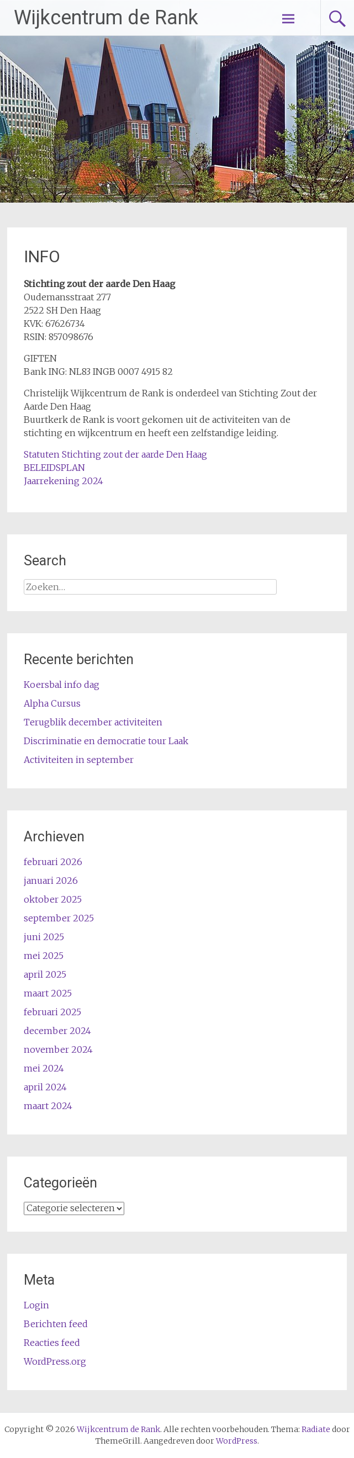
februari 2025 (52, 1011)
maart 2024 (48, 1105)
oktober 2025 (53, 899)
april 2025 (45, 974)
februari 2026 (53, 861)
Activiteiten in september (79, 759)
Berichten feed (56, 1323)
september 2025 (59, 918)
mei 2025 (44, 955)
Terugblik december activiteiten (93, 722)
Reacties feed (52, 1342)
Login (36, 1305)
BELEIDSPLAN (54, 467)
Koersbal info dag (61, 684)
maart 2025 (48, 993)
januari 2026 (51, 880)
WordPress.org (55, 1361)
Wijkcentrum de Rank (106, 17)
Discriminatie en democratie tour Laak (106, 740)
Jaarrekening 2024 (63, 480)
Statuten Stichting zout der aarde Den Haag (115, 454)
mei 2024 (44, 1068)
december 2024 (57, 1030)
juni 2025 (44, 936)
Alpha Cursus (52, 703)
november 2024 (58, 1049)
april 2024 (45, 1087)
